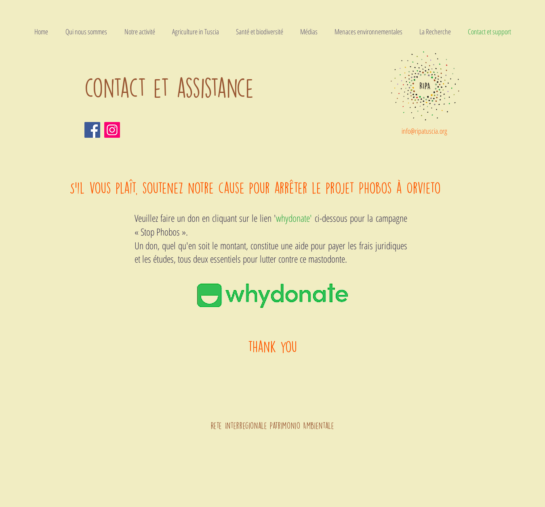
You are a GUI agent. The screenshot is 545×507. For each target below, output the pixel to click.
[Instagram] (112, 130)
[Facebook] (92, 130)
